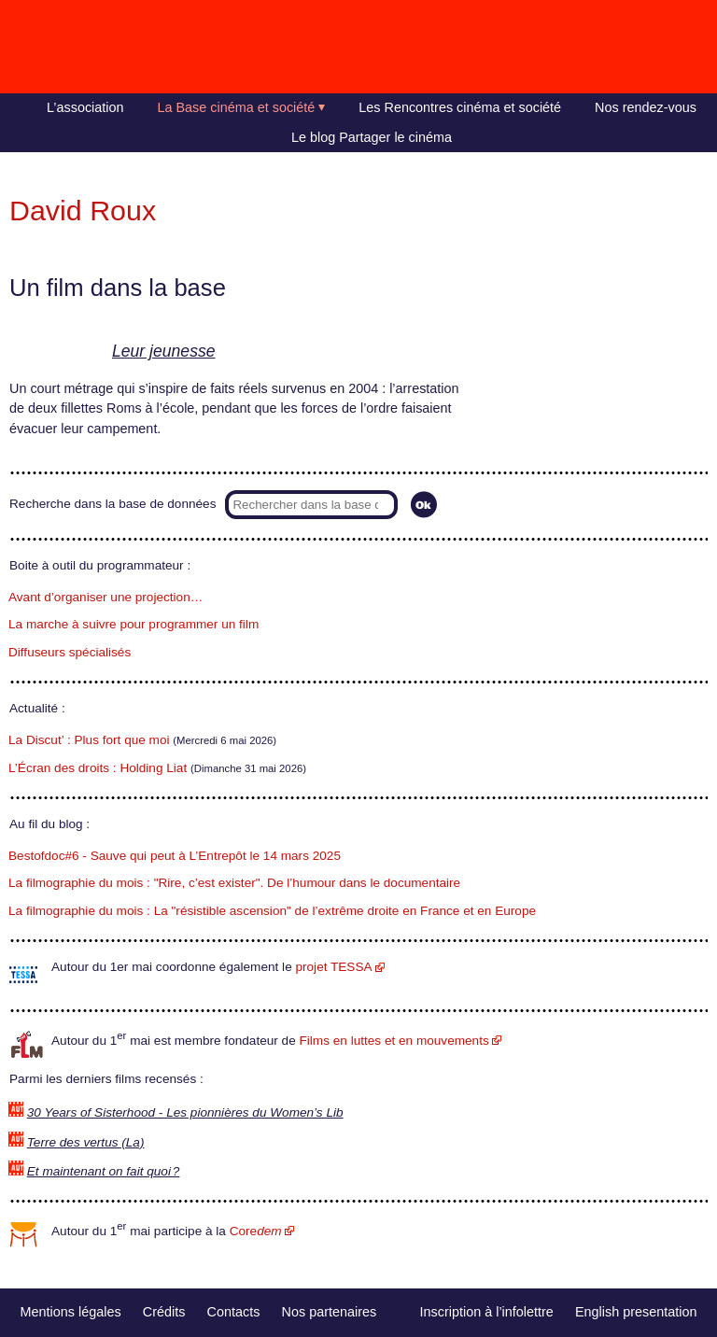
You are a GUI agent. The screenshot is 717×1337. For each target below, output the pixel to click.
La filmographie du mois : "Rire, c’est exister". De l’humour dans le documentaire (234, 883)
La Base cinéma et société (237, 107)
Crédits (164, 1311)
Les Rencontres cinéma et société (459, 107)
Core (256, 1231)
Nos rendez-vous (645, 107)
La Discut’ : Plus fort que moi (89, 740)
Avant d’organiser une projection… (105, 597)
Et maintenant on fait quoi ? (103, 1171)
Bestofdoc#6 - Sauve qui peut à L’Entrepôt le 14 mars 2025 (174, 856)
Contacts (233, 1311)
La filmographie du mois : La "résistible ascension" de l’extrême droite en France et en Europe (272, 911)
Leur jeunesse (164, 351)
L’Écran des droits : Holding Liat (97, 768)
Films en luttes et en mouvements (394, 1041)
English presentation (635, 1311)
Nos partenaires (329, 1311)
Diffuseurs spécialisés (69, 652)
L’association (85, 107)
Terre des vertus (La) (86, 1142)
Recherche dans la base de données (112, 504)
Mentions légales (71, 1311)
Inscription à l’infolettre (487, 1311)
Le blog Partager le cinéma (371, 137)
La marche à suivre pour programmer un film (133, 624)
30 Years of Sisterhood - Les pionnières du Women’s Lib (185, 1112)
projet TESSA (333, 967)
